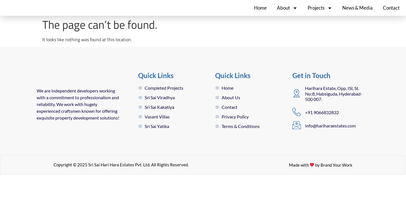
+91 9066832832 (322, 119)
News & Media (357, 11)
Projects (320, 11)
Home (260, 11)
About (287, 11)
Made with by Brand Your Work (320, 189)
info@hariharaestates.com (330, 132)
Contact (391, 11)
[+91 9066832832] (296, 119)
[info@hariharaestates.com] (296, 132)
